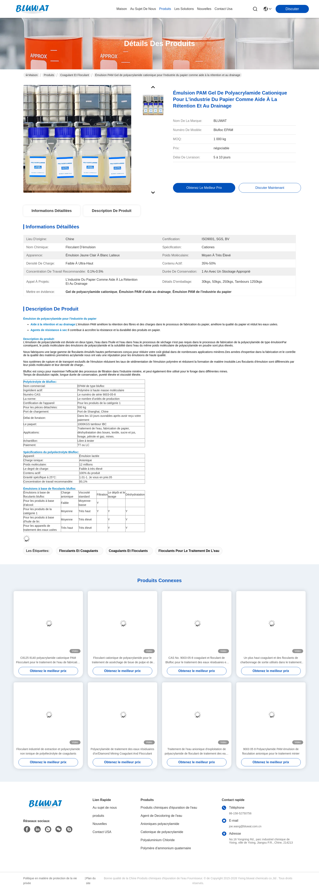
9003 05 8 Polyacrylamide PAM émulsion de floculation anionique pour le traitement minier (271, 751)
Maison (121, 9)
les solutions (184, 9)
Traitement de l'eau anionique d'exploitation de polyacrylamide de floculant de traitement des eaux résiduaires (197, 751)
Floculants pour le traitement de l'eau (188, 551)
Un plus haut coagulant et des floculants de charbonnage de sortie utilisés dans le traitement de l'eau (270, 660)
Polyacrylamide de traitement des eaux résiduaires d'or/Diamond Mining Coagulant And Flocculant (122, 751)
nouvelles (204, 9)
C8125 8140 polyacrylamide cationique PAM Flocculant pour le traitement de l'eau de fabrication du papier (48, 660)
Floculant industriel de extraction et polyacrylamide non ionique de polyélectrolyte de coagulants (48, 751)
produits (165, 9)
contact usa (223, 9)
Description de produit (111, 211)
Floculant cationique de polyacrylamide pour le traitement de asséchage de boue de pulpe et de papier (122, 660)
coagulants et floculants (128, 551)
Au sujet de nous (105, 807)
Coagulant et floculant (74, 75)
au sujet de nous (143, 9)
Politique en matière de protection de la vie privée (50, 881)
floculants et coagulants (78, 551)
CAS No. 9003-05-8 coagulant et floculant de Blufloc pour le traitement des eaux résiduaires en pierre (196, 660)
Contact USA (102, 832)
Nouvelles (100, 824)
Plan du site (91, 881)
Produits (49, 75)
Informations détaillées (51, 211)
